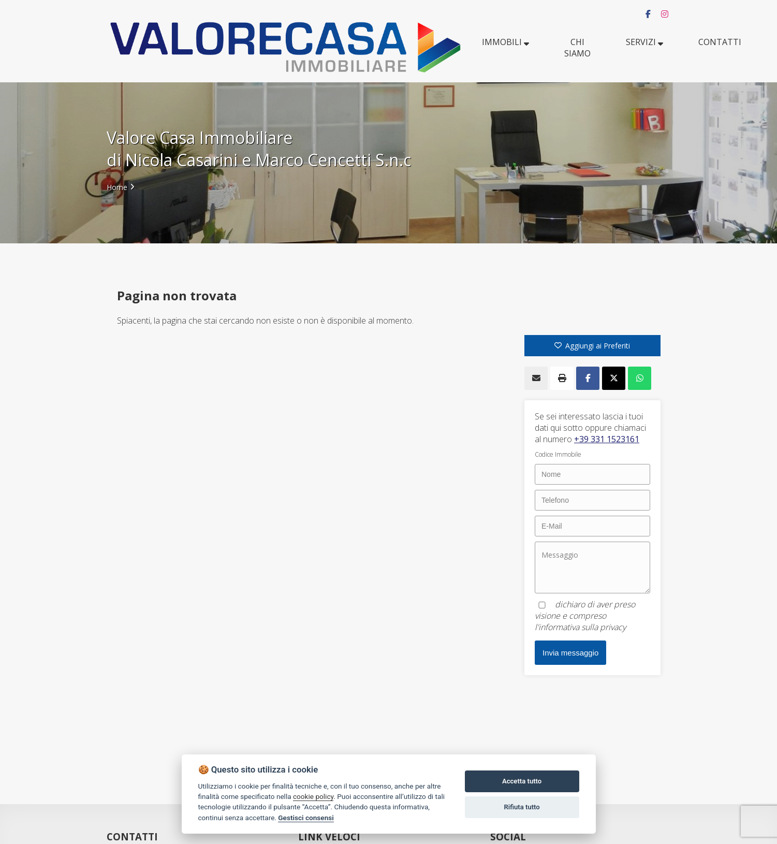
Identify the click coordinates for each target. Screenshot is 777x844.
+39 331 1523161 (606, 439)
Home (117, 187)
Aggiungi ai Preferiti (592, 346)
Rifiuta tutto (521, 807)
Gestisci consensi (305, 817)
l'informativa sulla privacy (580, 627)
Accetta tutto (521, 781)
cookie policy (313, 796)
